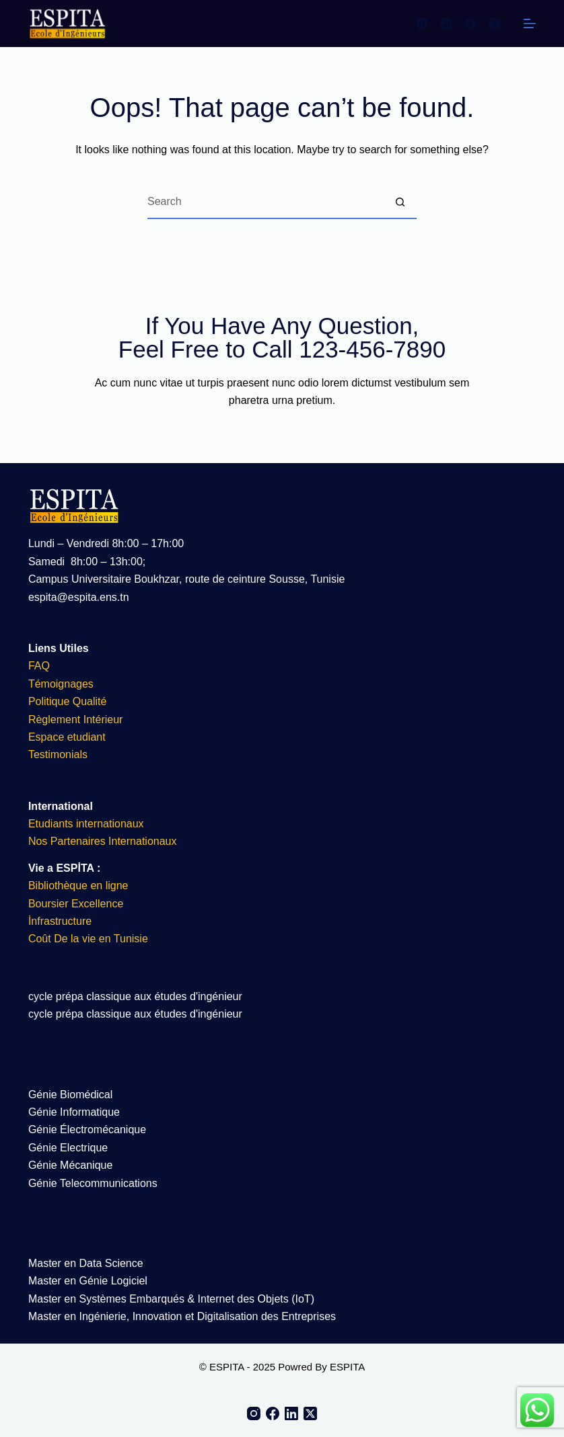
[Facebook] (470, 23)
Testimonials (57, 754)
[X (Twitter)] (494, 23)
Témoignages (61, 684)
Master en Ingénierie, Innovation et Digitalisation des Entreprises (182, 1316)
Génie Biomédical (70, 1094)
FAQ (39, 665)
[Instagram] (422, 23)
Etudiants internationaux (86, 823)
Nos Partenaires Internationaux (102, 841)
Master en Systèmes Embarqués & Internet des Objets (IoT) (171, 1299)
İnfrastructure (60, 921)
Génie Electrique (68, 1147)
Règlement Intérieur (75, 719)
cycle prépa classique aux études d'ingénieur (135, 996)
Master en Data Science (85, 1263)
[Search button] (400, 202)
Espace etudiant (67, 737)
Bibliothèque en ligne (78, 885)
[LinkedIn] (446, 23)
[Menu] (530, 23)
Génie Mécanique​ (70, 1165)
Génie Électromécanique (88, 1129)
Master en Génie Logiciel (87, 1280)
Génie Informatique (74, 1112)
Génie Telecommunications (92, 1183)
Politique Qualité (67, 701)
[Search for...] (265, 202)
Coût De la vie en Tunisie (89, 938)
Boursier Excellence (75, 903)
